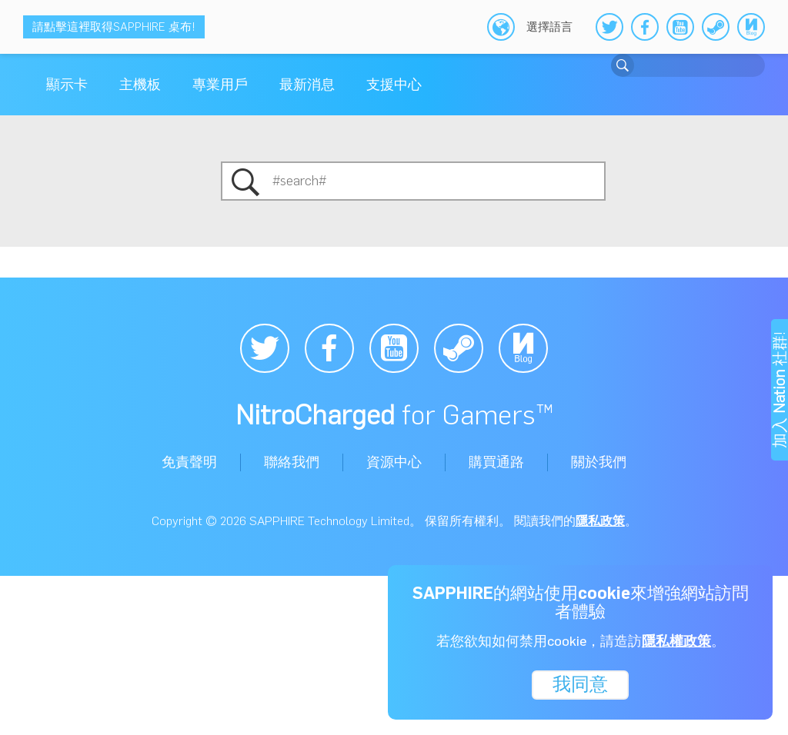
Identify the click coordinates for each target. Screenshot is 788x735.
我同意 (580, 683)
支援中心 (394, 84)
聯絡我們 (291, 462)
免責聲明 (189, 462)
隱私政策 (600, 521)
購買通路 (496, 462)
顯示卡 (67, 84)
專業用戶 (220, 84)
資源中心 (394, 462)
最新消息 (307, 84)
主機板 (140, 84)
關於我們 (598, 462)
